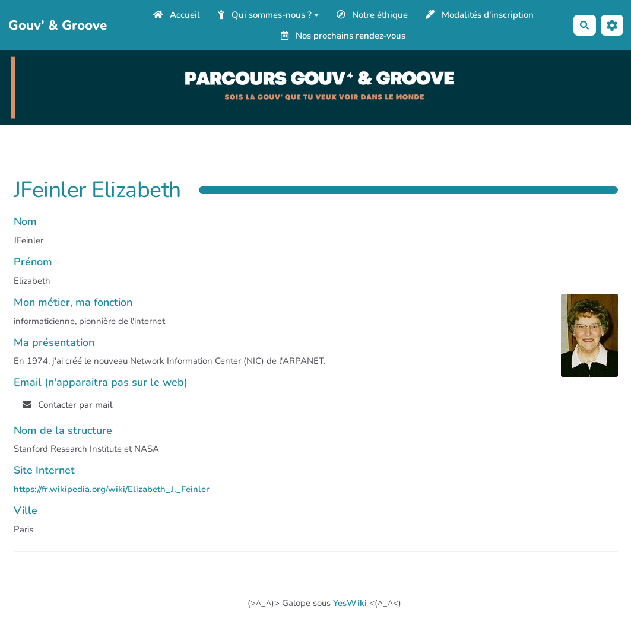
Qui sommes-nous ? (268, 15)
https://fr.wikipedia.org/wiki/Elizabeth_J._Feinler (112, 489)
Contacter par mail (68, 405)
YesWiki (350, 603)
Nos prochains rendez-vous (343, 36)
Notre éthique (372, 15)
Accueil (177, 15)
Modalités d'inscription (480, 15)
